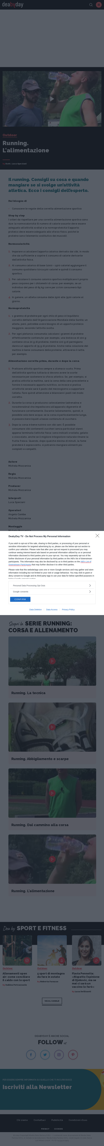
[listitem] (52, 585)
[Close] (98, 536)
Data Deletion (35, 609)
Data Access (52, 609)
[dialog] (52, 573)
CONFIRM (20, 599)
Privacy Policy (68, 609)
